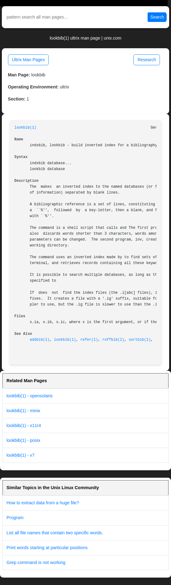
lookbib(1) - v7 (20, 455)
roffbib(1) (113, 340)
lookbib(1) (25, 128)
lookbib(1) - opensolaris (29, 395)
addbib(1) (40, 340)
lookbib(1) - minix (23, 410)
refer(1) (89, 340)
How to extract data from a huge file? (42, 502)
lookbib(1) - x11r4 (23, 425)
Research (146, 59)
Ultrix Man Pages (28, 59)
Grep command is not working (35, 562)
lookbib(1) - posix (23, 440)
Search (157, 17)
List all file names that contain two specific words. (54, 532)
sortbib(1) (140, 340)
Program (14, 517)
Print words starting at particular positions (47, 547)
